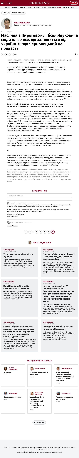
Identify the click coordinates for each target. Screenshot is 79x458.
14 (48, 232)
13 (44, 232)
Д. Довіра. (8, 372)
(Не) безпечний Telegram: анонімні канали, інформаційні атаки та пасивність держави (65, 376)
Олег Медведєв (22, 22)
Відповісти (9, 216)
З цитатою (15, 216)
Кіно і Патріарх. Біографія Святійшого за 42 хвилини (16, 287)
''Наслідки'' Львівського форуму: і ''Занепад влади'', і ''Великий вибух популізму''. (59, 257)
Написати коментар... (39, 195)
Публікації (22, 7)
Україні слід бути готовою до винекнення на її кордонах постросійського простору (37, 402)
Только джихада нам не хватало (64, 398)
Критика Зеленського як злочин (39, 373)
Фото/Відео (52, 7)
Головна (7, 7)
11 (36, 232)
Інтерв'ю (37, 7)
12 (40, 232)
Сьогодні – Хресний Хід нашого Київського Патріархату (58, 327)
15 (53, 232)
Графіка (44, 7)
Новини (14, 7)
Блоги (59, 7)
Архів (72, 7)
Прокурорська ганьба (12, 397)
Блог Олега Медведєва (18, 12)
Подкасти (66, 7)
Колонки (29, 7)
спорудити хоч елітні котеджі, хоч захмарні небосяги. (43, 126)
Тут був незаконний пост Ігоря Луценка (18, 255)
